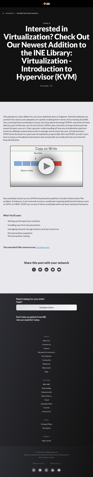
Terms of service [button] (38, 463)
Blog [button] (46, 372)
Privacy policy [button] (55, 463)
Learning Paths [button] (46, 404)
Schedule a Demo (46, 307)
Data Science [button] (46, 396)
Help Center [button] (46, 441)
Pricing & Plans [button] (46, 424)
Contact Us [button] (46, 344)
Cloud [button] (46, 400)
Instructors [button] (46, 411)
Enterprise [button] (46, 428)
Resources (10, 13)
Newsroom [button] (46, 368)
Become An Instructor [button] (46, 352)
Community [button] (46, 360)
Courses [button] (46, 408)
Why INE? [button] (46, 384)
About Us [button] (46, 341)
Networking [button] (46, 388)
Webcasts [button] (46, 364)
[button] (34, 270)
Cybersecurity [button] (46, 392)
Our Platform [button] (46, 356)
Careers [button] (46, 348)
